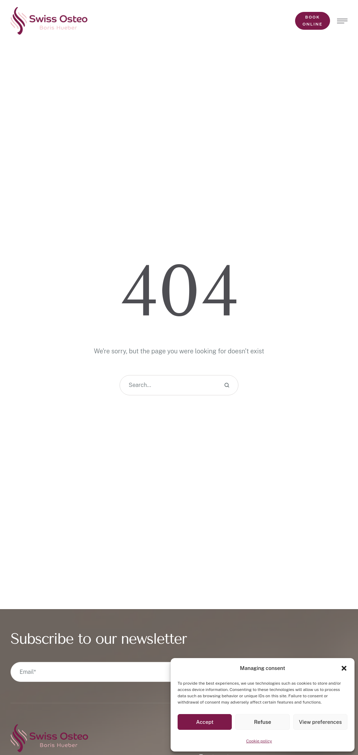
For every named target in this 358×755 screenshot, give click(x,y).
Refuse (262, 722)
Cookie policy (259, 741)
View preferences (320, 722)
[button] (344, 668)
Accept (205, 722)
